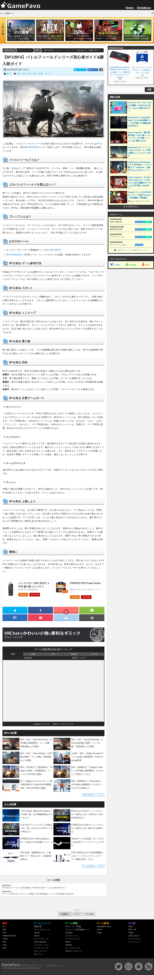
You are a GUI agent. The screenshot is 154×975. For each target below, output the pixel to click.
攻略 (147, 222)
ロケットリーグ (40, 951)
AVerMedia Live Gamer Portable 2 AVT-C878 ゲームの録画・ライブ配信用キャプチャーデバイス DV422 (119, 72)
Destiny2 (69, 933)
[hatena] (14, 617)
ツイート (80, 70)
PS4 (19, 73)
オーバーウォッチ (41, 939)
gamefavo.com (18, 968)
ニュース (139, 222)
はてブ (92, 70)
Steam (36, 936)
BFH (32, 147)
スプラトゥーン (71, 936)
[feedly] (91, 610)
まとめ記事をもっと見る (93, 866)
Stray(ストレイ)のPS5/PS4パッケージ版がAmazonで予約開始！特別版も (140, 195)
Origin (99, 933)
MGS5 (68, 942)
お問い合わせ (133, 936)
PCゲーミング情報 (73, 926)
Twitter (115, 264)
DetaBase (144, 8)
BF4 (9, 73)
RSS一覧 (132, 930)
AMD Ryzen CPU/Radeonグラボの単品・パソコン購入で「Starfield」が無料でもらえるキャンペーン (139, 167)
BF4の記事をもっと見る (93, 795)
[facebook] (40, 610)
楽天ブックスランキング (63, 724)
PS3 (24, 73)
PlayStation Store (104, 926)
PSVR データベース (73, 951)
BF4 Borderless (14, 254)
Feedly (130, 264)
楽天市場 (34, 595)
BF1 (37, 147)
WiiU (4, 948)
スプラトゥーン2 (41, 948)
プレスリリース (134, 939)
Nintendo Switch (9, 936)
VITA (5, 945)
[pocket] (40, 617)
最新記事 (37, 926)
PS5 (33, 654)
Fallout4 (68, 945)
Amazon (23, 595)
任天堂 (37, 933)
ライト (77, 914)
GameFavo (11, 965)
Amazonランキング (41, 724)
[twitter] (14, 610)
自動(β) (65, 914)
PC (29, 73)
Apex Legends (40, 942)
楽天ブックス (78, 658)
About (130, 926)
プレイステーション (42, 930)
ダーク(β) (89, 914)
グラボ (94, 654)
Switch (74, 654)
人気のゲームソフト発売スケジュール (132, 250)
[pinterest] (66, 611)
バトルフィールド (41, 945)
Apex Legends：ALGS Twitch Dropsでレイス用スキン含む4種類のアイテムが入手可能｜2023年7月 (139, 182)
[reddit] (66, 617)
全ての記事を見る (131, 206)
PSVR (5, 939)
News (130, 8)
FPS (35, 73)
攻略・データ (45, 73)
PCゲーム (38, 954)
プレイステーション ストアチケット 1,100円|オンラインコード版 (142, 70)
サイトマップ (133, 942)
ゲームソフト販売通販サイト (77, 930)
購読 (145, 264)
